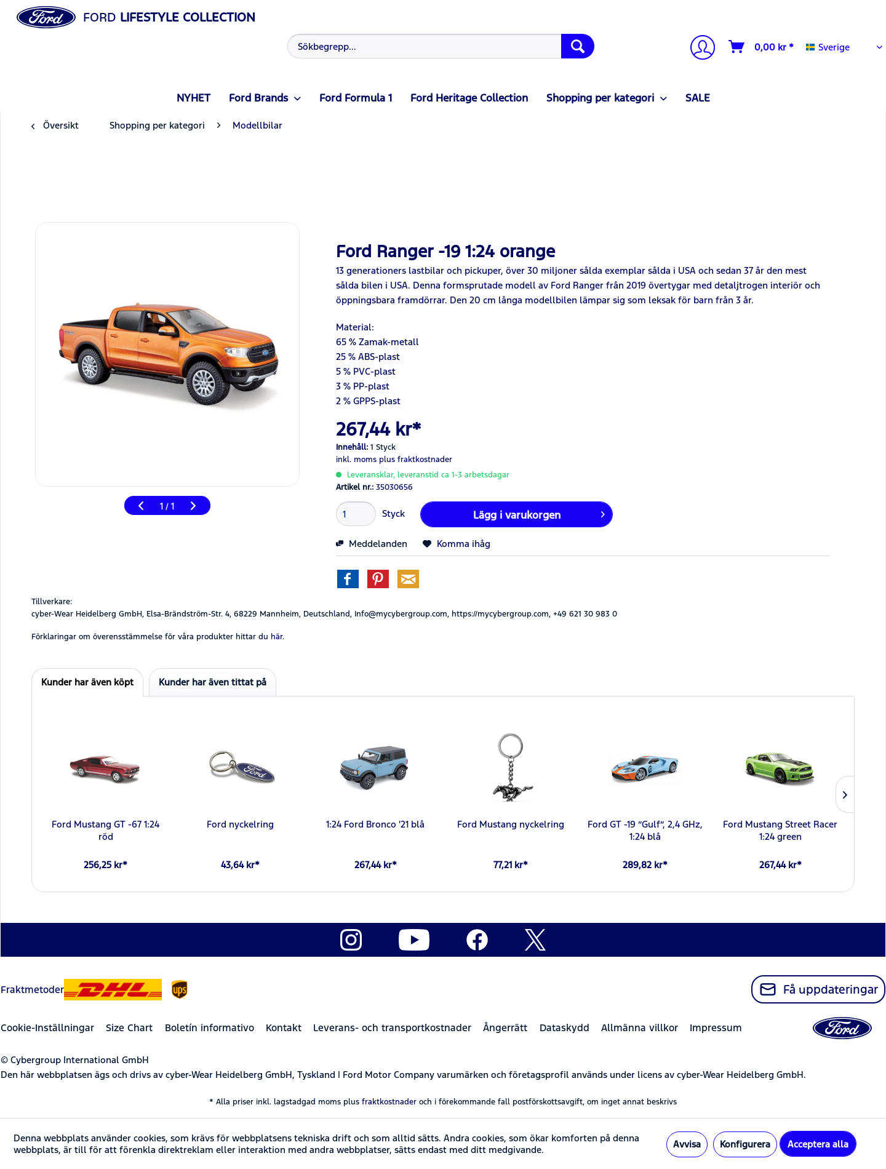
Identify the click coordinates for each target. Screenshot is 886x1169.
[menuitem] (439, 46)
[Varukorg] (762, 46)
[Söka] (577, 46)
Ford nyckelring (240, 824)
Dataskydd (564, 1027)
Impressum (716, 1027)
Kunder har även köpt (87, 682)
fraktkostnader (389, 1102)
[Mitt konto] (697, 49)
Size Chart (129, 1027)
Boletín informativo (209, 1027)
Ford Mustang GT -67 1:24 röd (105, 830)
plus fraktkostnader (415, 460)
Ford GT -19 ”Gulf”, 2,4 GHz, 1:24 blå (645, 830)
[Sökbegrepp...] (440, 46)
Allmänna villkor (639, 1027)
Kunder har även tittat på (212, 682)
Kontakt (283, 1027)
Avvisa (687, 1144)
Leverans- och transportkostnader (392, 1027)
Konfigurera (745, 1144)
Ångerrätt (505, 1027)
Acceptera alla (818, 1144)
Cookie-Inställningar (47, 1027)
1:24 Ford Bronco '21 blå (375, 824)
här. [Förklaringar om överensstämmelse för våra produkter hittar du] (277, 637)
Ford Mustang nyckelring (510, 824)
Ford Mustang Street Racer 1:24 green (780, 830)
